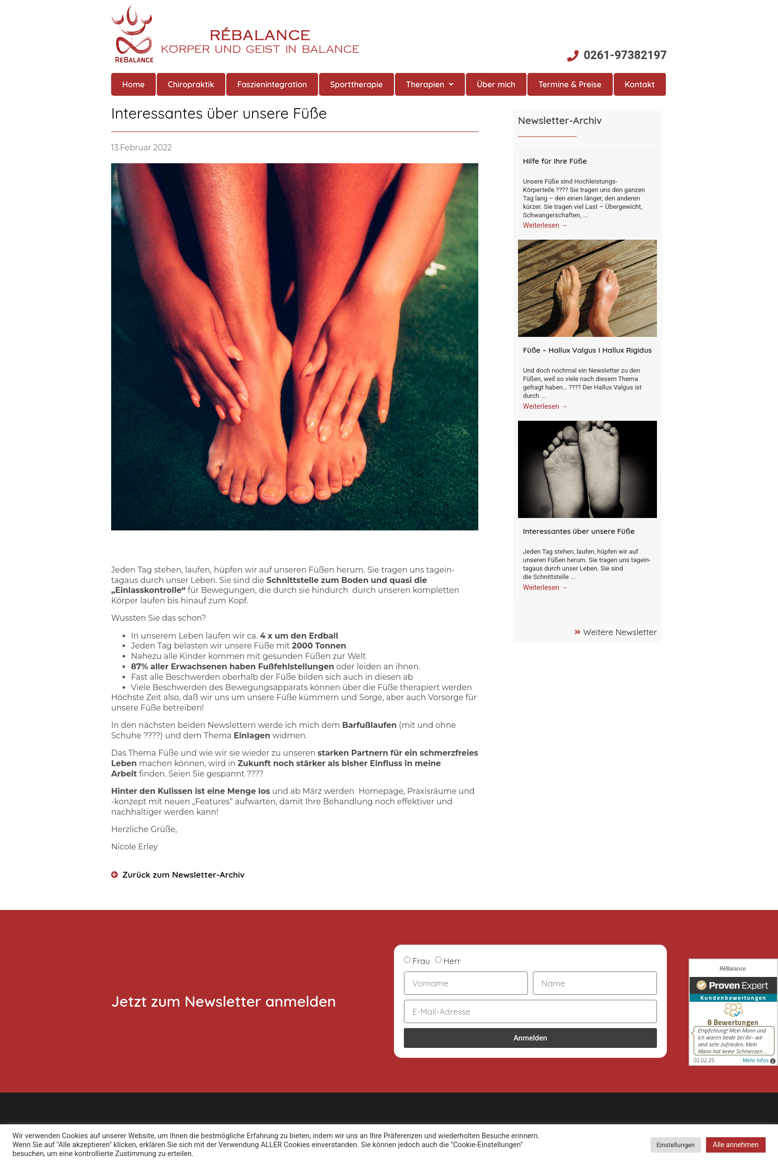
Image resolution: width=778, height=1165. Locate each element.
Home (133, 84)
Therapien (430, 84)
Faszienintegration (272, 84)
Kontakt (640, 84)
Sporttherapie (356, 84)
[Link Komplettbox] (587, 192)
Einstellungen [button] (675, 1145)
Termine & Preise (569, 84)
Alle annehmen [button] (736, 1145)
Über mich (496, 84)
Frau (421, 961)
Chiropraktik (191, 84)
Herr (452, 961)
